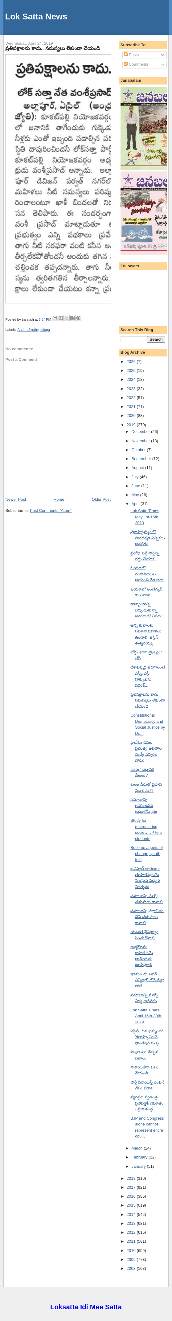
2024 (132, 379)
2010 (132, 1250)
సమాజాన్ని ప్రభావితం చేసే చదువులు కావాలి (147, 916)
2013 (132, 1223)
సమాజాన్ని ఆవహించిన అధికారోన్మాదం (143, 805)
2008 (132, 1268)
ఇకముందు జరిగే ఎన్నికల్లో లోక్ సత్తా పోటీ (147, 980)
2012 (132, 1232)
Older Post (101, 499)
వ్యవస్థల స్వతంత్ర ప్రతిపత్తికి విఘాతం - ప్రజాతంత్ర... (147, 1103)
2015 (132, 1205)
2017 (132, 1187)
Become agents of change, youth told (146, 853)
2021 (132, 406)
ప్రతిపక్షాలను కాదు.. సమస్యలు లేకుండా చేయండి (52, 48)
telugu (45, 329)
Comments (136, 64)
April (136, 503)
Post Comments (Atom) (51, 510)
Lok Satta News (36, 16)
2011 (132, 1241)
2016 (132, 1196)
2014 (132, 1214)
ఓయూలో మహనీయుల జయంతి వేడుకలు (147, 574)
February (140, 1157)
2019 (132, 424)
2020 (132, 415)
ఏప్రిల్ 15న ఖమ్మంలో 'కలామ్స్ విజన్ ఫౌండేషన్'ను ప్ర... (146, 1037)
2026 (132, 361)
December (141, 431)
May (135, 494)
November (141, 440)
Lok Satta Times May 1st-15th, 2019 (144, 516)
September (141, 458)
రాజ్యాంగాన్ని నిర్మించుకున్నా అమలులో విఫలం (146, 610)
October (139, 449)
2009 (132, 1259)
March (137, 1148)
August (138, 467)
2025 (132, 370)
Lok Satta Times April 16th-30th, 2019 (146, 1016)
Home (59, 499)
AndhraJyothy (27, 329)
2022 (132, 397)
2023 (132, 388)
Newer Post (15, 499)
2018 (132, 1178)
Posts (131, 54)
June (136, 486)
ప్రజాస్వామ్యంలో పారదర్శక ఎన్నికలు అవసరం (147, 537)
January (139, 1166)
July (135, 477)
